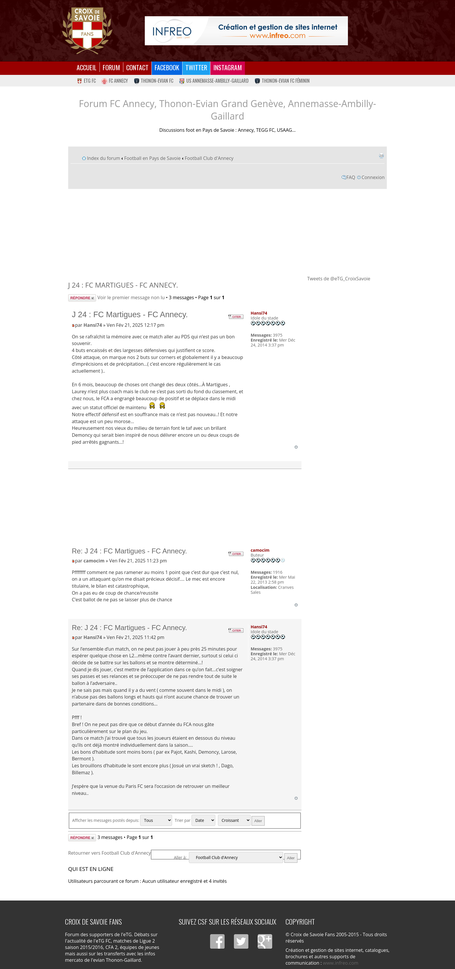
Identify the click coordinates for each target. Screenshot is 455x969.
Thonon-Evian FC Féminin (282, 80)
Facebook (167, 67)
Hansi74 (93, 325)
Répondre (82, 298)
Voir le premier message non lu (131, 297)
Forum (111, 67)
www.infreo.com (340, 963)
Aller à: (180, 857)
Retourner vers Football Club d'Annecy (109, 853)
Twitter (196, 67)
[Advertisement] (227, 232)
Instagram (227, 67)
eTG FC (86, 80)
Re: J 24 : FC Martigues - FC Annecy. (129, 551)
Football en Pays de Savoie (152, 158)
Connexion (373, 177)
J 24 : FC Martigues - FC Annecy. (123, 285)
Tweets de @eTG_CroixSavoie (338, 278)
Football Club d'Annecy (209, 158)
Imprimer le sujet (381, 155)
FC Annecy (115, 80)
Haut (296, 447)
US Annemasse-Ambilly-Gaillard (214, 80)
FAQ (350, 177)
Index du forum (103, 158)
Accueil (87, 67)
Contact (137, 67)
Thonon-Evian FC (154, 80)
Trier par (195, 820)
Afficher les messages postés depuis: (122, 820)
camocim (94, 560)
